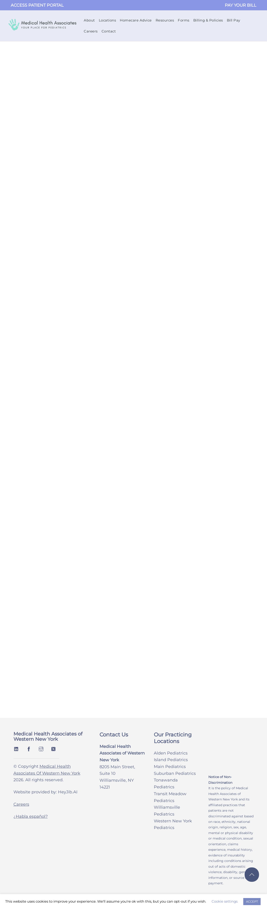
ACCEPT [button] (252, 901)
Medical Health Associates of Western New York (47, 737)
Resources (165, 21)
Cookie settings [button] (225, 901)
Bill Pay (234, 21)
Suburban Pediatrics (175, 774)
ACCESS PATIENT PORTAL (37, 5)
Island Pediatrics (171, 760)
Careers (91, 32)
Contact (109, 32)
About (89, 21)
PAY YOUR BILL (240, 5)
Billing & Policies (208, 21)
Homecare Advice (136, 21)
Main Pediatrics (170, 767)
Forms (184, 21)
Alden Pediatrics (171, 754)
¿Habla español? (30, 817)
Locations (108, 21)
